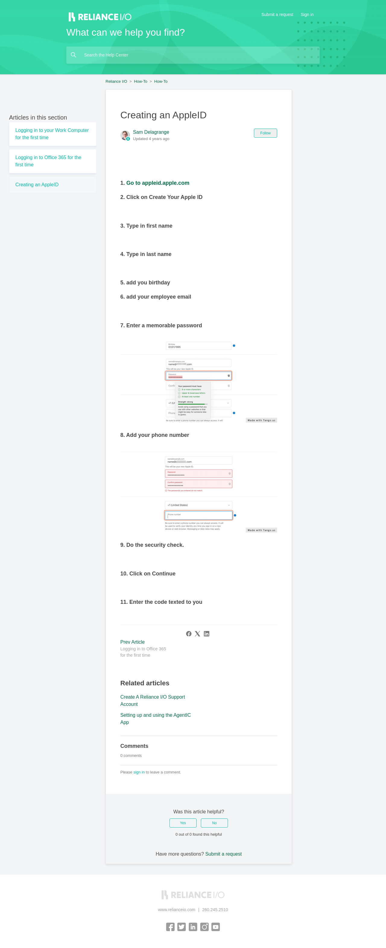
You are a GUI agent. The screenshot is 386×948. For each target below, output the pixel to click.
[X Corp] (197, 633)
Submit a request (277, 14)
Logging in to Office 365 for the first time (48, 161)
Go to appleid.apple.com (157, 183)
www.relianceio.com (176, 909)
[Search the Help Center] (193, 55)
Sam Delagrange (151, 132)
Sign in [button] (307, 14)
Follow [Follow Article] (265, 133)
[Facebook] (188, 633)
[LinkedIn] (206, 633)
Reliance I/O (116, 81)
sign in (139, 772)
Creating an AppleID (37, 184)
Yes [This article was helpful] (183, 823)
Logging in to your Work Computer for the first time (52, 134)
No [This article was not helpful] (214, 823)
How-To (140, 81)
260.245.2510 (215, 909)
